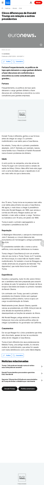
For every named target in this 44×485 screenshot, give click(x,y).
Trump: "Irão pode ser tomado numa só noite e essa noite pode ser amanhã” (18, 366)
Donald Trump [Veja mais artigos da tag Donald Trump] (9, 389)
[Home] (2, 8)
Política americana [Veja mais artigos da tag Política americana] (28, 389)
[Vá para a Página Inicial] (7, 2)
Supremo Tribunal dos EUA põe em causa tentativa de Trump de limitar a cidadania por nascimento (19, 380)
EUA (20, 8)
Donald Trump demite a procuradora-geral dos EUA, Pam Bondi (18, 373)
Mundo (15, 8)
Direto (38, 2)
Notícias (7, 8)
